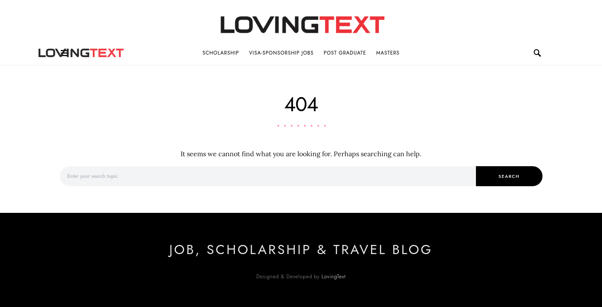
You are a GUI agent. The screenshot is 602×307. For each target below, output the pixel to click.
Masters (387, 53)
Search (509, 176)
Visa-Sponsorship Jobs (281, 53)
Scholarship (221, 53)
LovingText (334, 276)
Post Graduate (345, 53)
